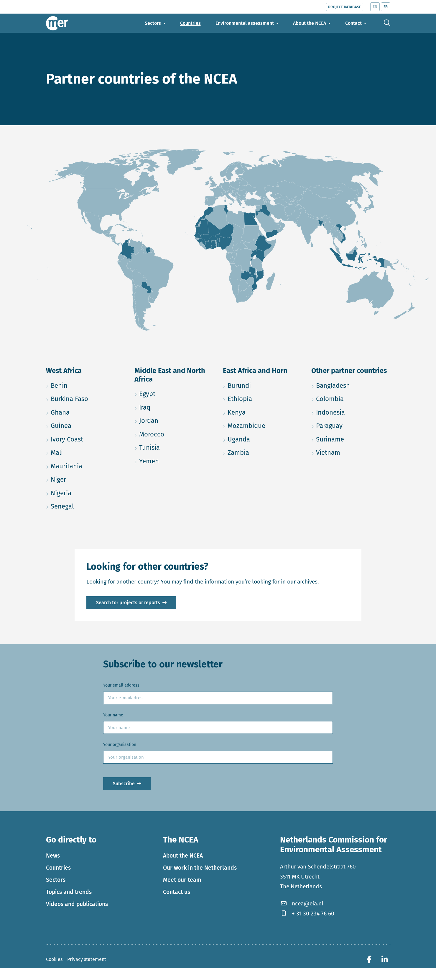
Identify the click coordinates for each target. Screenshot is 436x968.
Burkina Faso (85, 398)
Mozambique (262, 425)
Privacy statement (86, 959)
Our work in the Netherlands (200, 867)
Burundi (262, 385)
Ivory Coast (85, 438)
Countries (58, 867)
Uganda (262, 438)
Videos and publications (77, 904)
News (53, 855)
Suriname (350, 438)
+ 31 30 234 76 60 (307, 913)
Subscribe (124, 783)
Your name (113, 715)
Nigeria (85, 492)
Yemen (173, 460)
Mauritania (85, 465)
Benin (85, 385)
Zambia (262, 452)
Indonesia (350, 411)
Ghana (85, 411)
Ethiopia (262, 398)
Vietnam (350, 452)
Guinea (85, 425)
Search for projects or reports (128, 602)
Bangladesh (350, 385)
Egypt (173, 393)
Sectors (55, 879)
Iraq (172, 406)
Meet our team (182, 879)
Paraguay (350, 425)
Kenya (262, 411)
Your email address (121, 685)
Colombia (350, 398)
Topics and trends (69, 892)
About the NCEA (183, 855)
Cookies (54, 959)
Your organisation (119, 744)
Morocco (173, 433)
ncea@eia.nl (301, 903)
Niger (85, 478)
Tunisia (173, 447)
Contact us (176, 892)
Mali (85, 452)
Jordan (173, 420)
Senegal (85, 505)
